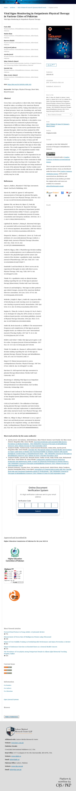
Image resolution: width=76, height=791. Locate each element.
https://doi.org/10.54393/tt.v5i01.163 (19, 84)
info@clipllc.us (14, 759)
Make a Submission (11, 717)
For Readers (7, 685)
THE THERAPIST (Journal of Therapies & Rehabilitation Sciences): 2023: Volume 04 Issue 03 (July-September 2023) (37, 445)
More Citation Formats (54, 115)
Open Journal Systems (11, 699)
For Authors (7, 688)
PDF (52, 65)
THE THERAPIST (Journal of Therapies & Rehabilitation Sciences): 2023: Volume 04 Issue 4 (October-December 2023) (40, 455)
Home (6, 7)
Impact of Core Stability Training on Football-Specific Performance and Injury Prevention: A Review (37, 642)
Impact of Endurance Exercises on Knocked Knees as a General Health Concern (30, 647)
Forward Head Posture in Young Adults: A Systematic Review (24, 632)
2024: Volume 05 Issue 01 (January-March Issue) (32, 7)
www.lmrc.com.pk (17, 743)
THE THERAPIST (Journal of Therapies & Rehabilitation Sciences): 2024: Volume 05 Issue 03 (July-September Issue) (38, 472)
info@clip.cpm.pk (15, 769)
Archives (12, 7)
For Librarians (8, 691)
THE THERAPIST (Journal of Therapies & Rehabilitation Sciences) (28, 2)
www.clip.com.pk (17, 766)
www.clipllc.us (16, 756)
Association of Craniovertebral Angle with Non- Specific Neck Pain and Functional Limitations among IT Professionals (39, 470)
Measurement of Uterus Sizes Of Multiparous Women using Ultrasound (27, 637)
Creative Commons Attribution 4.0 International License (58, 159)
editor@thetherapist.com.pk (55, 186)
